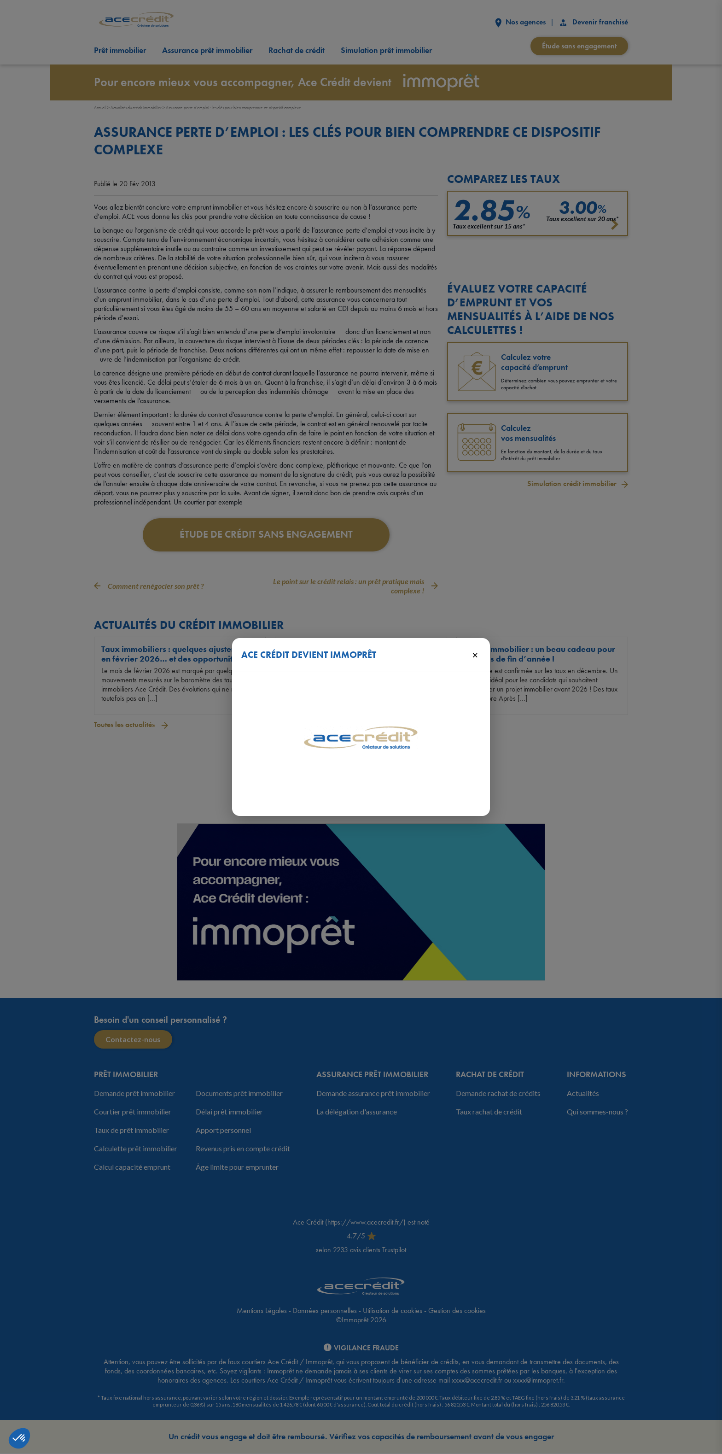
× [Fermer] (475, 655)
